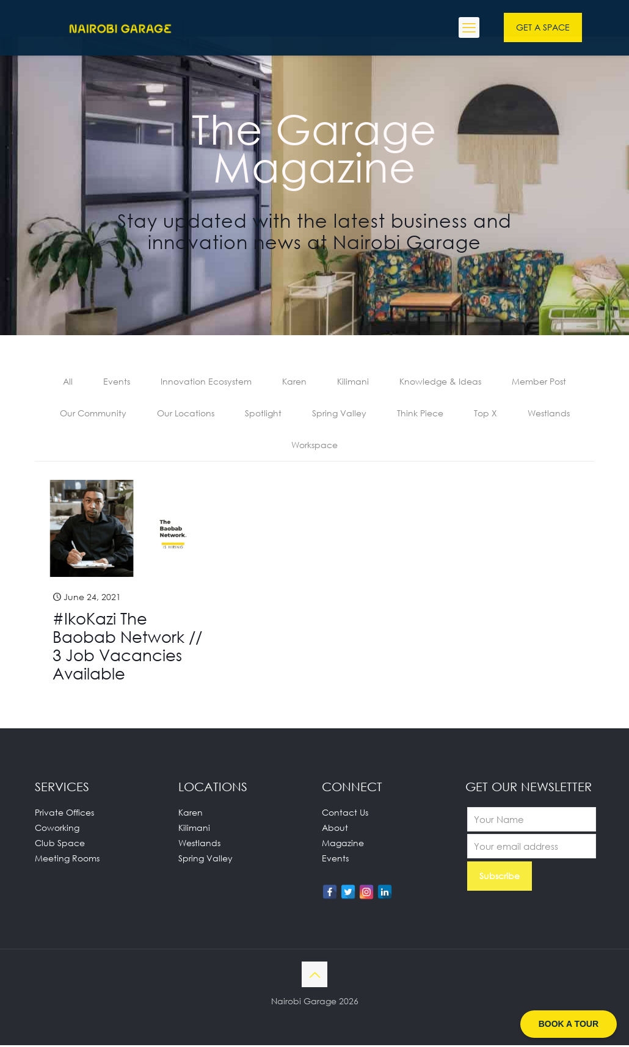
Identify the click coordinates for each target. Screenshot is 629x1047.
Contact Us (345, 814)
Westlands (549, 414)
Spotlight (263, 414)
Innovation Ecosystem (206, 382)
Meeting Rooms (67, 860)
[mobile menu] (469, 27)
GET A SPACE (543, 27)
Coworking (57, 829)
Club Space (60, 844)
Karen (294, 382)
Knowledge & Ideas (440, 382)
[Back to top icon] (314, 976)
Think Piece (420, 414)
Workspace (314, 446)
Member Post (539, 382)
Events (116, 382)
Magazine (343, 844)
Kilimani (353, 382)
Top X (485, 414)
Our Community (93, 414)
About (335, 829)
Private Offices (64, 814)
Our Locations (185, 414)
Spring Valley (339, 414)
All (68, 382)
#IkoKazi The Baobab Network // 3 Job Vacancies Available (127, 647)
